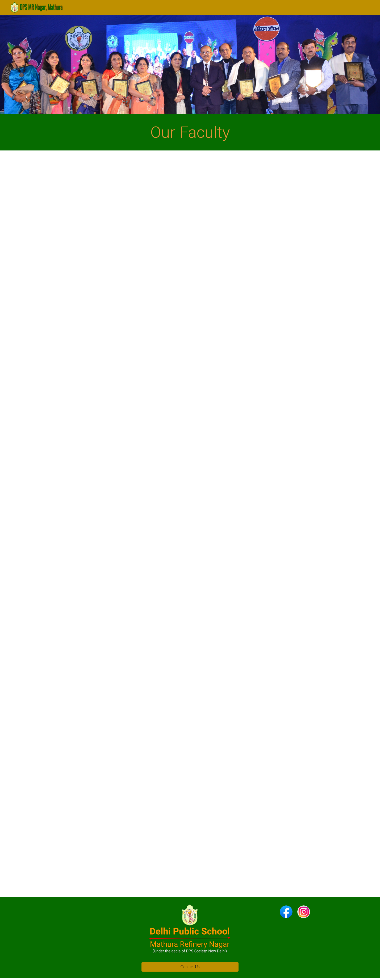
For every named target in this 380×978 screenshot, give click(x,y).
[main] (189, 132)
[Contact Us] (190, 966)
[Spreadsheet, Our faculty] (190, 523)
